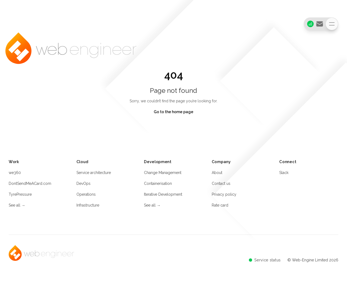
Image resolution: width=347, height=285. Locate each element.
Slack (283, 174)
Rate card (220, 206)
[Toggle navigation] (332, 24)
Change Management (162, 174)
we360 (15, 174)
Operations (86, 195)
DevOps (83, 184)
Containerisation (158, 184)
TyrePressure (20, 195)
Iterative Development (163, 195)
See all (17, 206)
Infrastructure (87, 206)
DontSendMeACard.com (30, 184)
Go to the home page (173, 112)
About (217, 174)
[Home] (70, 53)
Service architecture (93, 174)
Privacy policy (224, 195)
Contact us (221, 184)
